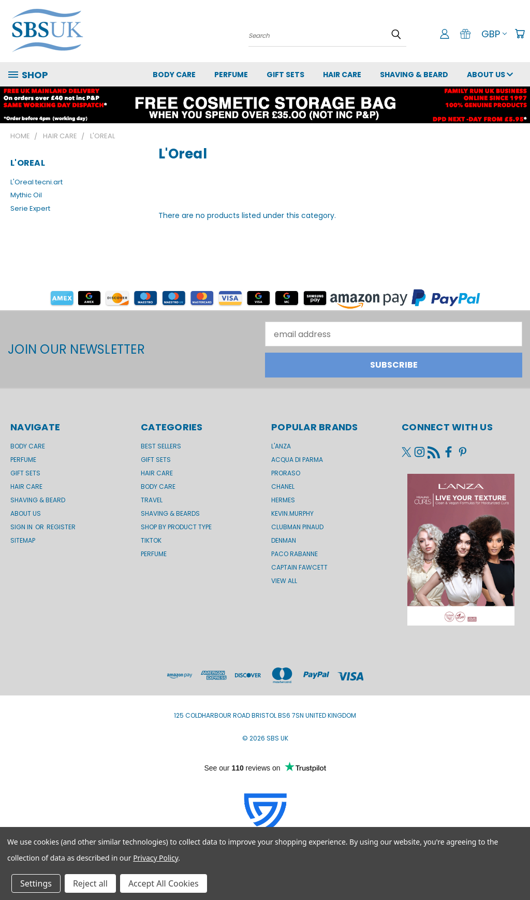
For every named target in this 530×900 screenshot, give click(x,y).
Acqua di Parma (297, 459)
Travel (152, 500)
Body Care (174, 74)
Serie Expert (30, 208)
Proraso (285, 473)
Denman (283, 540)
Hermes (283, 500)
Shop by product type (176, 526)
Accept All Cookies (163, 883)
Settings (36, 883)
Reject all (90, 883)
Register (61, 526)
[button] (265, 297)
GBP (494, 33)
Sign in (22, 526)
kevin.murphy (292, 513)
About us (490, 74)
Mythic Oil (26, 195)
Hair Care (342, 74)
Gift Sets (156, 459)
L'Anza (281, 446)
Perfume (231, 74)
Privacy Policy (155, 858)
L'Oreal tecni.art (36, 182)
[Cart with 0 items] (519, 33)
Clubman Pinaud (297, 526)
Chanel (283, 486)
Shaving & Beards (170, 513)
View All (284, 580)
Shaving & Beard (414, 74)
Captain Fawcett (299, 567)
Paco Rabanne (294, 553)
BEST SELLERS (161, 446)
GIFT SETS (285, 74)
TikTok (151, 540)
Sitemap (22, 540)
